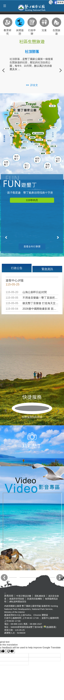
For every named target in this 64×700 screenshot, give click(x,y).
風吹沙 (50, 140)
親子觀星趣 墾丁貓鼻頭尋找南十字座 (30, 192)
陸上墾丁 (27, 166)
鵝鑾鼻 (43, 153)
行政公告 (16, 268)
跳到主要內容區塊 (1, 1)
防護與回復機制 (34, 598)
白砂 (12, 144)
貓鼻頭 (24, 148)
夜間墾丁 (37, 159)
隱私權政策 (39, 596)
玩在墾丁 (58, 159)
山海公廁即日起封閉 (35, 292)
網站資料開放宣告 (17, 601)
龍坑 (52, 152)
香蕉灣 (40, 146)
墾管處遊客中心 (37, 137)
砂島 (44, 150)
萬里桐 (7, 128)
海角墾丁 (47, 166)
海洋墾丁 (16, 157)
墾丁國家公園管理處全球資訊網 (32, 7)
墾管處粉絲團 (58, 2)
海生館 (16, 113)
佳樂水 (54, 127)
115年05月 (32, 200)
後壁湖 (25, 142)
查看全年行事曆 (32, 246)
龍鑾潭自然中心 (24, 130)
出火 (24, 122)
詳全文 (34, 85)
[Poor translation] (10, 651)
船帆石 (37, 143)
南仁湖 (52, 106)
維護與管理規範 (16, 598)
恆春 (17, 123)
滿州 (40, 120)
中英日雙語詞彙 (23, 596)
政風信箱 (8, 596)
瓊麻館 (22, 134)
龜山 (8, 110)
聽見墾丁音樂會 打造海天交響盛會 (43, 303)
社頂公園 (40, 140)
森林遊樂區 (38, 133)
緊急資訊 (47, 269)
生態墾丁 (6, 163)
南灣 (28, 134)
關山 (12, 135)
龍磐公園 (54, 146)
